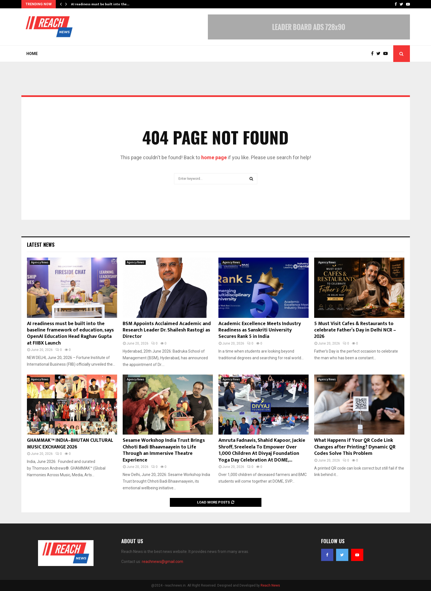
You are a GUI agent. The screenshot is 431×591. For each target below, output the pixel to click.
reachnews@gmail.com (162, 561)
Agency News (40, 262)
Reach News (270, 585)
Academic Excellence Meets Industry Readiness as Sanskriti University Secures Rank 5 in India (259, 330)
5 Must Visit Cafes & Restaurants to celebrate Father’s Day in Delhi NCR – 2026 (355, 330)
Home (32, 53)
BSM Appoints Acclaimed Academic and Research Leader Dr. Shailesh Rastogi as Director (167, 330)
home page (214, 157)
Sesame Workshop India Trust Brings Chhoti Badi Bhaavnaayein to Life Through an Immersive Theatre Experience (164, 450)
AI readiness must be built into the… (100, 4)
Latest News (40, 244)
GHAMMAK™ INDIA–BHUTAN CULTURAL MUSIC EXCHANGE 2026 (70, 443)
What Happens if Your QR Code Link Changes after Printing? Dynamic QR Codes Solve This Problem (354, 447)
